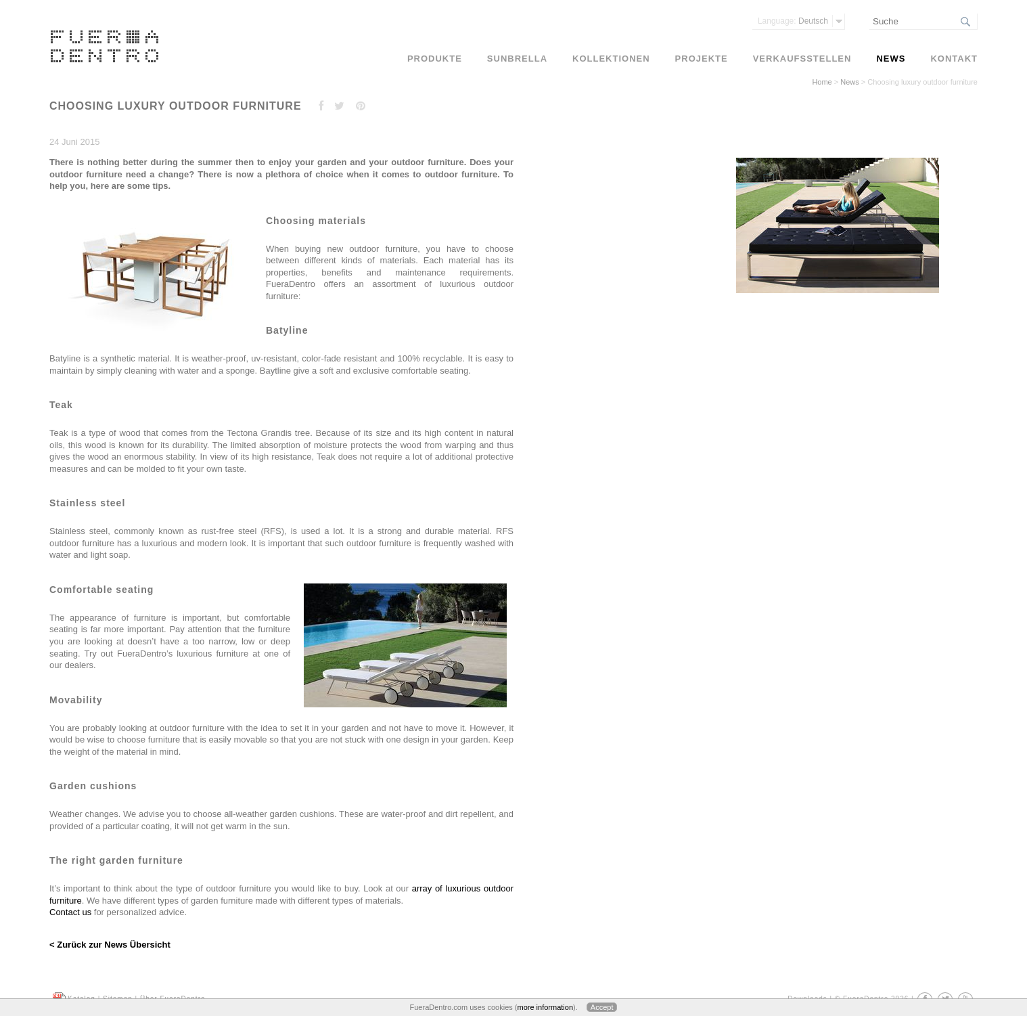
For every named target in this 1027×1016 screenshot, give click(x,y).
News (849, 82)
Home (821, 82)
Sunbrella (517, 58)
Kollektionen (611, 58)
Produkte (434, 58)
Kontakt (954, 58)
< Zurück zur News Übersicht (109, 945)
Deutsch (793, 21)
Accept (602, 1007)
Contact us (70, 912)
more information (545, 1007)
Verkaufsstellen (802, 58)
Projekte (701, 58)
